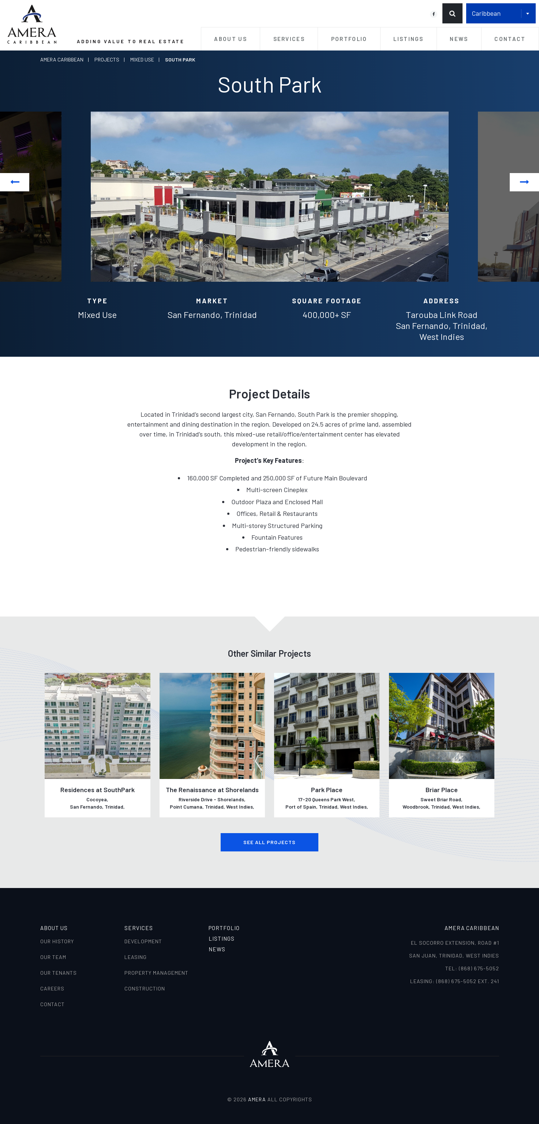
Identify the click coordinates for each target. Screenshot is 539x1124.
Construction (144, 988)
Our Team (53, 957)
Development (143, 941)
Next (524, 182)
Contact (509, 38)
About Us (230, 38)
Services (289, 38)
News (459, 38)
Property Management (156, 973)
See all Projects (269, 842)
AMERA (257, 1099)
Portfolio (349, 38)
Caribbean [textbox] (486, 13)
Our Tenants (58, 973)
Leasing (135, 957)
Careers (52, 988)
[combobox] (501, 13)
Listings (408, 38)
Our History (57, 941)
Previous (14, 182)
